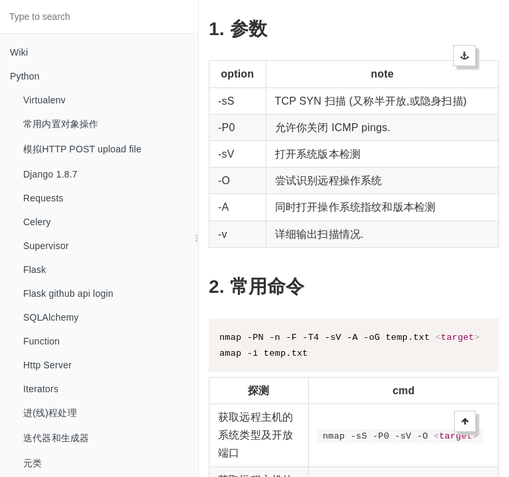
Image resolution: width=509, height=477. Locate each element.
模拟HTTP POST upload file (82, 149)
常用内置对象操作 (61, 124)
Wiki (19, 52)
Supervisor (46, 245)
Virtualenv (44, 100)
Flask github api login (68, 293)
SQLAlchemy (51, 317)
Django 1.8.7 (50, 174)
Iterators (40, 389)
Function (41, 341)
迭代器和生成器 (56, 438)
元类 (32, 463)
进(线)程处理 (50, 412)
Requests (43, 198)
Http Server (47, 365)
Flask (34, 269)
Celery (37, 222)
